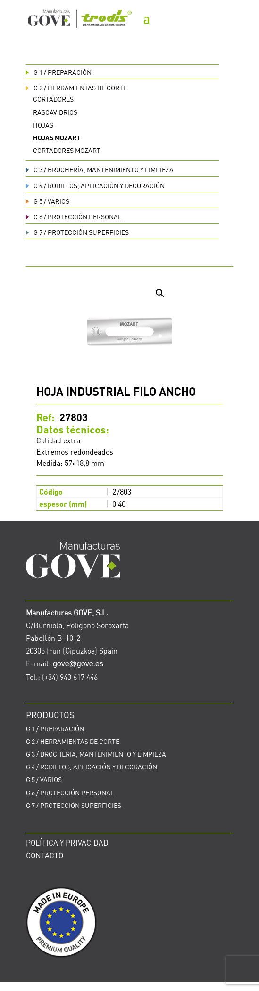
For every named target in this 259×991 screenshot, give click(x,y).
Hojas (43, 124)
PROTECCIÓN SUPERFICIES (77, 232)
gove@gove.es (78, 664)
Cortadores (53, 99)
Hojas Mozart (56, 137)
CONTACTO (44, 855)
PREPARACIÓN (59, 72)
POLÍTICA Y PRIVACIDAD (67, 842)
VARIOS (47, 201)
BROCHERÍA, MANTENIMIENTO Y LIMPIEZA (100, 169)
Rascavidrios (55, 112)
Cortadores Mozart (66, 150)
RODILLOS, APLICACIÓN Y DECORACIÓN (95, 185)
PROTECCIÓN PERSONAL (74, 216)
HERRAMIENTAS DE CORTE (76, 87)
